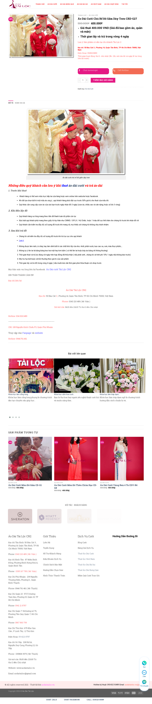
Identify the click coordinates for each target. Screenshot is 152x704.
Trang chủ (82, 15)
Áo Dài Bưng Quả (67, 4)
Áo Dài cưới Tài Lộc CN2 (58, 269)
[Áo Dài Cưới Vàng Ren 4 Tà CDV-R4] (122, 458)
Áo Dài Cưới (52, 4)
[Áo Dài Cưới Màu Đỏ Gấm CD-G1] (30, 458)
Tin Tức (125, 4)
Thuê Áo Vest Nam (86, 559)
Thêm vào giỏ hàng (103, 80)
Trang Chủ (40, 4)
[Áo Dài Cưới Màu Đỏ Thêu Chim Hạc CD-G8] (76, 458)
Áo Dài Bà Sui (82, 4)
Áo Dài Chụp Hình (111, 4)
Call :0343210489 (95, 700)
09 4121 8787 (24, 636)
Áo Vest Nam (96, 4)
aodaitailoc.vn (48, 684)
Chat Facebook (72, 700)
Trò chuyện (144, 686)
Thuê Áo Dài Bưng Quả (88, 570)
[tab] (10, 103)
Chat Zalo (51, 700)
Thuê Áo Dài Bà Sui (86, 564)
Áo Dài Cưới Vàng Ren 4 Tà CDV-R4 (118, 485)
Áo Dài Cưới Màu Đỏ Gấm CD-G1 (25, 485)
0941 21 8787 (20, 605)
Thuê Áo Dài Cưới (86, 553)
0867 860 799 (21, 622)
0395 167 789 (21, 571)
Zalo (144, 676)
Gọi (144, 667)
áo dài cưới (76, 185)
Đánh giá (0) (20, 103)
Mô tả (10, 103)
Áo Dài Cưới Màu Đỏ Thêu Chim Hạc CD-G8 (75, 486)
